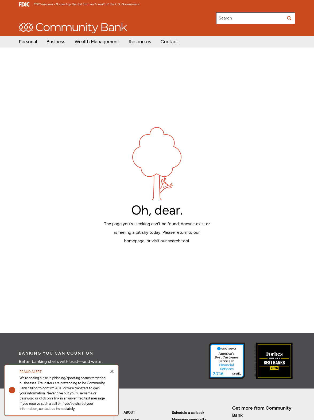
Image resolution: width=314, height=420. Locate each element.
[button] (97, 42)
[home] (73, 28)
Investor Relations (60, 15)
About (129, 412)
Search (225, 18)
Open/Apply (29, 15)
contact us (47, 409)
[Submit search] (289, 18)
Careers (86, 15)
